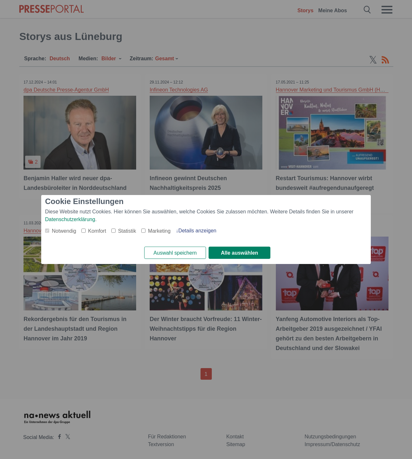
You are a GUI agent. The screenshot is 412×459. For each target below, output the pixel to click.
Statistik (127, 230)
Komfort (97, 230)
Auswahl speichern (175, 253)
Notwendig (64, 230)
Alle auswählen (239, 253)
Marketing (159, 230)
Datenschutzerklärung (70, 219)
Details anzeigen (197, 230)
